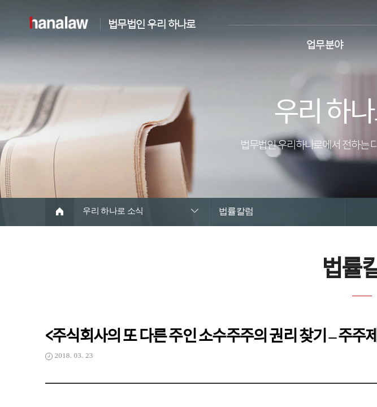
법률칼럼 (236, 211)
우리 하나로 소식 (115, 211)
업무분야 (325, 43)
